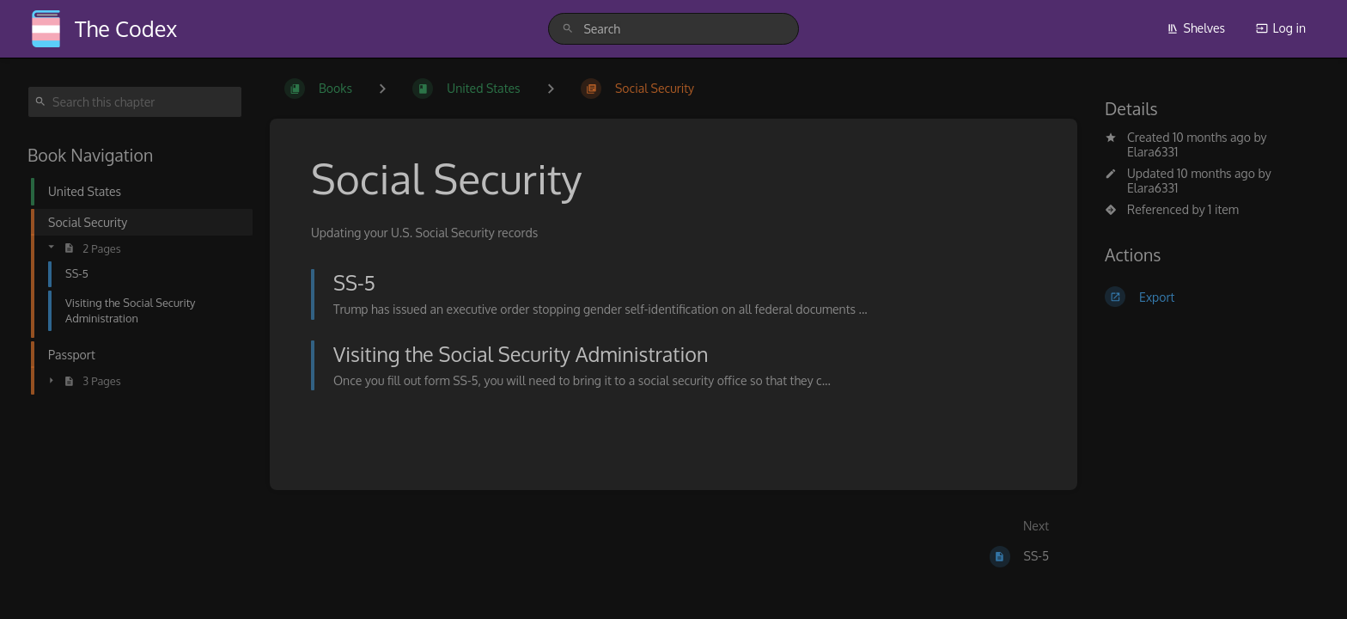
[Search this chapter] (134, 102)
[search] (673, 29)
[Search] (568, 28)
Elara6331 (1152, 151)
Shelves (1196, 28)
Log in (1281, 28)
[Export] (1212, 296)
